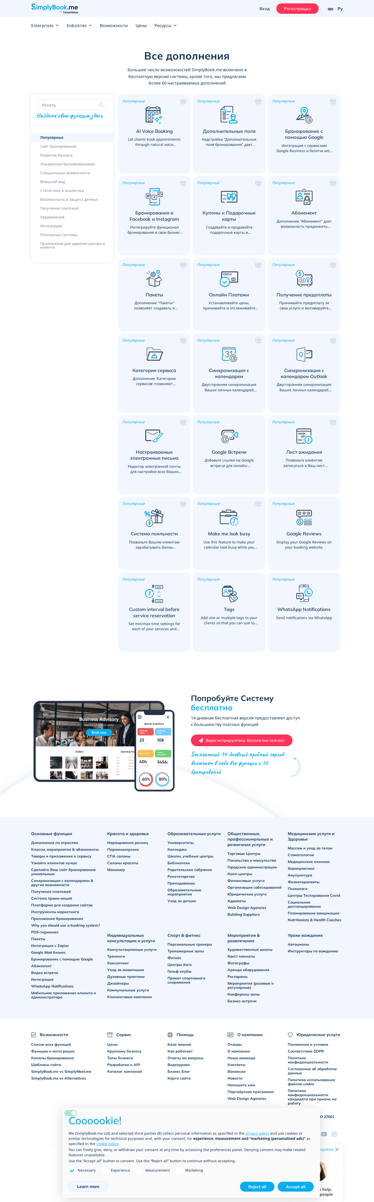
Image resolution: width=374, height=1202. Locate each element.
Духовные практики (126, 976)
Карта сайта (179, 1078)
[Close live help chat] (337, 1149)
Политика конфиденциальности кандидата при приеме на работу (312, 1097)
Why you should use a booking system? (65, 925)
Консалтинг (118, 963)
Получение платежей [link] (59, 208)
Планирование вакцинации (313, 913)
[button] (154, 133)
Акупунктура (300, 875)
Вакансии (237, 1071)
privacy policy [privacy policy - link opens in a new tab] (257, 1133)
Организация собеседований (255, 887)
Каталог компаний (124, 1071)
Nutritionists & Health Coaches (314, 920)
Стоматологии (301, 855)
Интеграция (42, 979)
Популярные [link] (51, 137)
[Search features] (72, 105)
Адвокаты (237, 901)
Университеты (181, 842)
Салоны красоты (122, 863)
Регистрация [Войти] (297, 8)
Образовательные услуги (194, 833)
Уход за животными (125, 969)
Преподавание (181, 883)
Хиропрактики (301, 868)
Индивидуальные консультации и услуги (131, 938)
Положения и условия (308, 1044)
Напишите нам (241, 1085)
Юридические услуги (247, 894)
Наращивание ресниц (127, 842)
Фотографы (238, 963)
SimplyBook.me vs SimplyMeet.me (61, 1071)
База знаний (179, 1044)
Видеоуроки (179, 1064)
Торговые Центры (244, 853)
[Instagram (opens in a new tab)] (337, 1134)
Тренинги (116, 956)
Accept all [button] (295, 1186)
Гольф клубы (179, 971)
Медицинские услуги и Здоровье (311, 836)
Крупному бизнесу (124, 1051)
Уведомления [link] (52, 217)
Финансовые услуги (246, 880)
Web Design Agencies (247, 907)
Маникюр (116, 869)
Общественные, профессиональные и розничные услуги (250, 839)
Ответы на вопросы (185, 1058)
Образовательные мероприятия (184, 892)
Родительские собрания (190, 869)
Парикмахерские (123, 849)
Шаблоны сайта (46, 1064)
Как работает (180, 1051)
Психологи (298, 888)
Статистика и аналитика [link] (62, 190)
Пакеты (38, 939)
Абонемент (41, 966)
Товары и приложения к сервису (61, 856)
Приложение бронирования (57, 918)
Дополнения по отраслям (54, 842)
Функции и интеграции (53, 1051)
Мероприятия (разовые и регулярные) (251, 985)
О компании (239, 1051)
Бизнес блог (179, 1071)
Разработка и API (123, 1064)
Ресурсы (166, 25)
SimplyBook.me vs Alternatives (58, 1078)
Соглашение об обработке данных (312, 1071)
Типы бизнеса (120, 1058)
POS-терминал (44, 932)
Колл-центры (240, 874)
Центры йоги (180, 964)
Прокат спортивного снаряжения (186, 980)
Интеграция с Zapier (50, 945)
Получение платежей (51, 891)
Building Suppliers (244, 914)
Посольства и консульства (252, 860)
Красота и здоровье (128, 833)
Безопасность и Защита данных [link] (69, 199)
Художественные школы (250, 949)
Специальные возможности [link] (65, 172)
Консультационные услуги (132, 949)
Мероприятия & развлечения (244, 938)
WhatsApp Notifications (52, 986)
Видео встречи (44, 972)
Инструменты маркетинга (55, 911)
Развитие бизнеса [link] (56, 155)
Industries (79, 25)
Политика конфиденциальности (308, 1060)
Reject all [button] (257, 1186)
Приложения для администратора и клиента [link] (72, 245)
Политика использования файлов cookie (311, 1081)
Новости (235, 1078)
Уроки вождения (305, 935)
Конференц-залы (244, 994)
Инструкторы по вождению (313, 951)
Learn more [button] (88, 1186)
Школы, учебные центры (190, 856)
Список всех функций (51, 1044)
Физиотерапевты (303, 882)
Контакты (236, 1064)
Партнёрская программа (251, 1091)
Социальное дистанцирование (304, 904)
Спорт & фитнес (184, 935)
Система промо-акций (51, 898)
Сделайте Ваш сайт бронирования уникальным (63, 871)
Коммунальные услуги (128, 990)
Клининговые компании (129, 997)
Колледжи (177, 849)
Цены (141, 25)
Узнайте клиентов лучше (54, 863)
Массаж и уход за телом (310, 848)
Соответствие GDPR (306, 1051)
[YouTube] (326, 1134)
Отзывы (235, 1044)
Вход (264, 8)
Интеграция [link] (51, 225)
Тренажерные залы (186, 951)
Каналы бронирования (52, 1058)
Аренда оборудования (248, 969)
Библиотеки (179, 863)
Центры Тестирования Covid (314, 895)
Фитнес (174, 958)
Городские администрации (252, 867)
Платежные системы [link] (58, 234)
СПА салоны (118, 856)
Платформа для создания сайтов (61, 905)
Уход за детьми (182, 901)
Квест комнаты (241, 956)
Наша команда (241, 1058)
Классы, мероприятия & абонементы (65, 849)
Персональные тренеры (190, 944)
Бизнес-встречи (242, 1001)
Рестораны (238, 976)
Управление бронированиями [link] (67, 163)
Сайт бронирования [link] (58, 146)
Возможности (114, 25)
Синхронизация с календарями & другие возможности (62, 882)
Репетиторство (181, 876)
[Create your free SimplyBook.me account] (242, 740)
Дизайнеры (118, 983)
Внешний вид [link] (52, 181)
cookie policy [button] (107, 1143)
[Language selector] (333, 8)
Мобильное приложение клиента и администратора (63, 995)
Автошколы (298, 944)
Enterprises (45, 25)
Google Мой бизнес (48, 952)
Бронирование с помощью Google (62, 959)
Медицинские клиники (309, 861)
